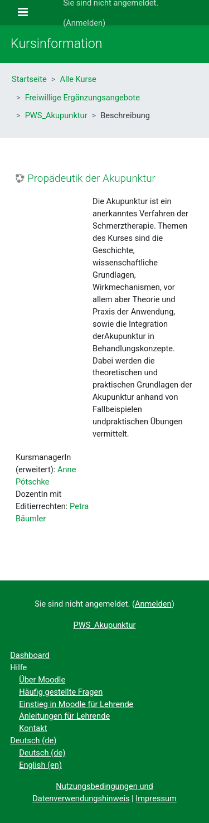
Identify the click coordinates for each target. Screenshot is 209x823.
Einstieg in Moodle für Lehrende (76, 704)
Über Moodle (42, 680)
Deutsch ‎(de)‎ (33, 740)
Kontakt (33, 728)
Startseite (29, 79)
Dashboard (30, 655)
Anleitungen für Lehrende (64, 716)
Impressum (156, 798)
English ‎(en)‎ (40, 765)
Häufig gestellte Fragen (61, 692)
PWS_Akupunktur (56, 115)
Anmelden (84, 23)
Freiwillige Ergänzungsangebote (82, 98)
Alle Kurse (78, 79)
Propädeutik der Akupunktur (91, 178)
